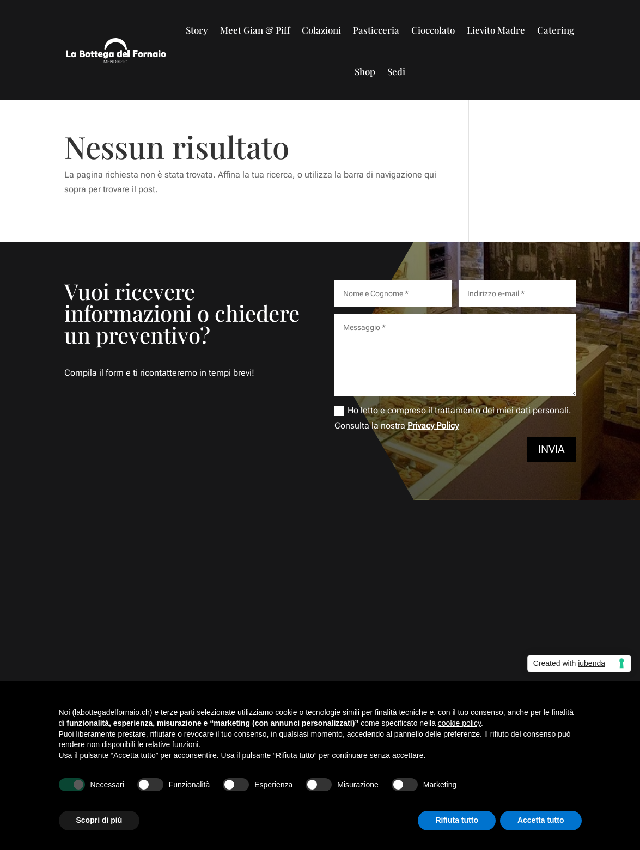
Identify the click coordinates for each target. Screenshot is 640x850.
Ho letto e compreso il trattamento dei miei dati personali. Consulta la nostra (452, 417)
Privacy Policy (433, 425)
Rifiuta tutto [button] (456, 820)
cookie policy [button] (459, 723)
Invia (551, 449)
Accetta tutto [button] (540, 820)
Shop (365, 71)
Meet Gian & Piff (255, 30)
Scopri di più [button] (99, 820)
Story (197, 30)
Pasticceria (376, 30)
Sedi (396, 71)
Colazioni (321, 30)
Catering (555, 30)
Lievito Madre (496, 30)
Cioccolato (433, 30)
